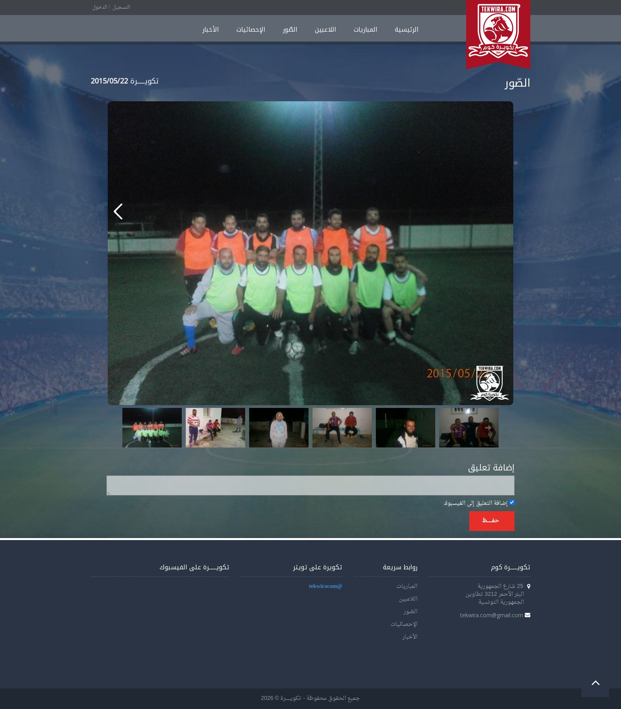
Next (488, 427)
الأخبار (210, 29)
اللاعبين (325, 29)
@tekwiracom (325, 586)
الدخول (99, 7)
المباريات (365, 29)
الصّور (290, 29)
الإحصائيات (250, 29)
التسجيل (121, 7)
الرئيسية (407, 29)
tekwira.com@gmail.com (491, 615)
